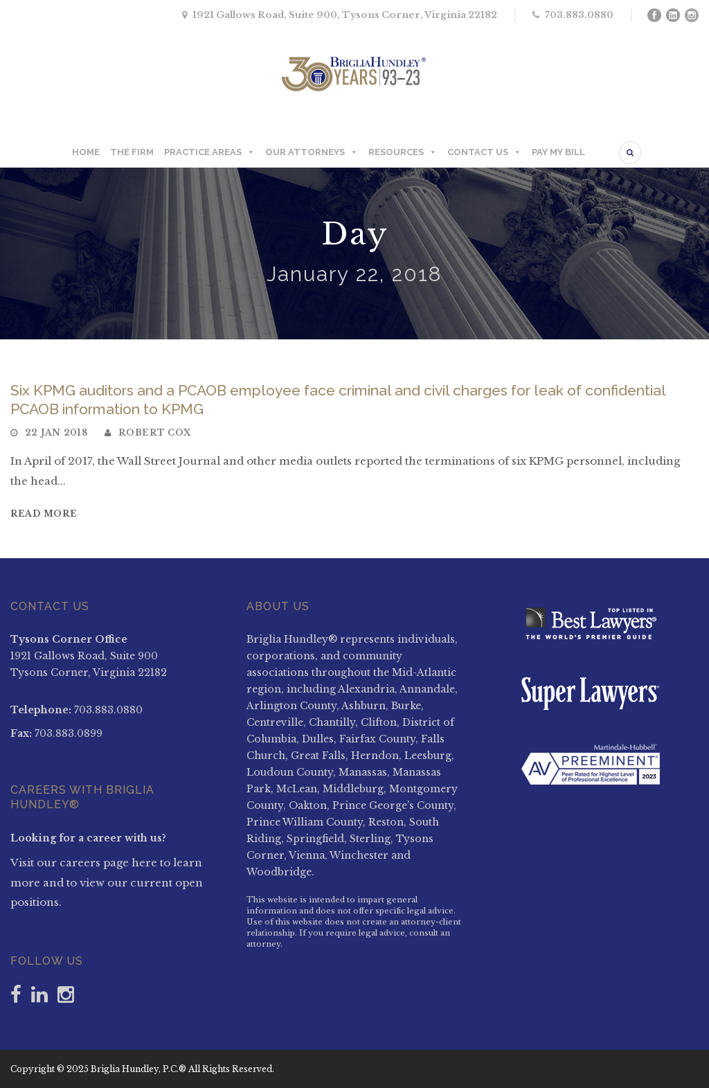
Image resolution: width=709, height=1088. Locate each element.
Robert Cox (154, 432)
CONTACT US (484, 152)
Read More (43, 513)
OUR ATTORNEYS (311, 152)
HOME (86, 152)
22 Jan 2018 (56, 432)
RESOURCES (402, 152)
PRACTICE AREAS (209, 152)
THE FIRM (132, 152)
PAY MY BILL (558, 152)
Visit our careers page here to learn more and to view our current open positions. (106, 882)
